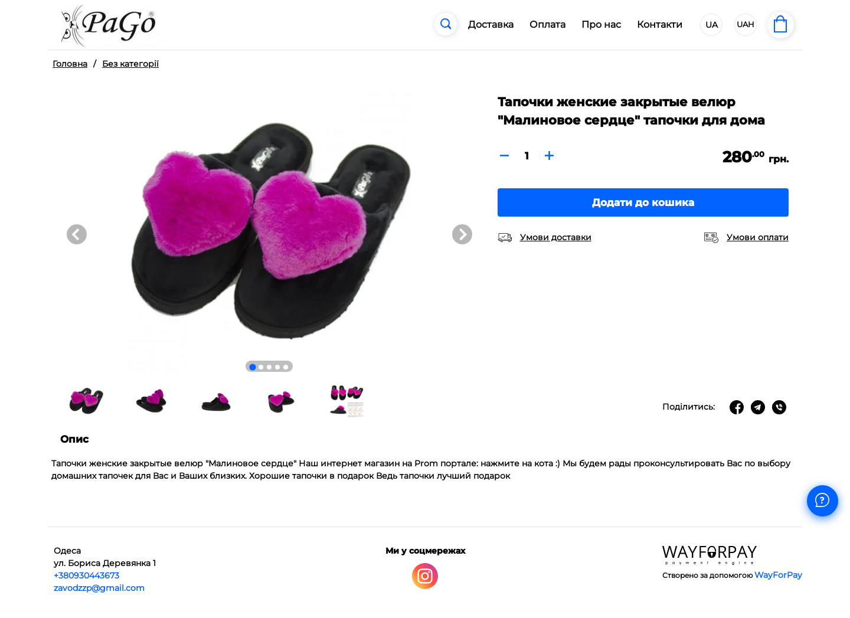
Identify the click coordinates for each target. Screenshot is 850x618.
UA (711, 24)
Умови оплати (758, 237)
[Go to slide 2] (261, 367)
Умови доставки (555, 237)
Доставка (491, 24)
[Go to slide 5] (285, 367)
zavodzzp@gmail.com (99, 588)
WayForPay (778, 575)
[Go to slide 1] (253, 367)
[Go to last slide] (77, 234)
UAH (745, 24)
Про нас (601, 24)
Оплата (547, 24)
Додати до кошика (643, 202)
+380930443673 (86, 575)
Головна (70, 63)
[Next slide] (462, 234)
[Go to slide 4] (277, 367)
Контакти (659, 24)
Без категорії (130, 63)
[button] (86, 401)
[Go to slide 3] (269, 367)
